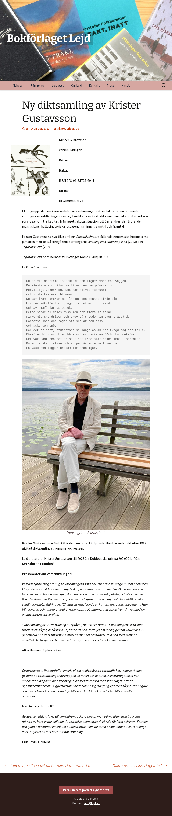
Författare (38, 85)
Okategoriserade (68, 128)
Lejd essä (58, 85)
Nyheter (18, 85)
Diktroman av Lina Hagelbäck (140, 765)
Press (110, 85)
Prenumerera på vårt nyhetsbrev (86, 790)
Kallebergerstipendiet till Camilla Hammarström (47, 765)
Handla (125, 85)
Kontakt (94, 85)
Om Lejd (76, 85)
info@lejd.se (92, 803)
